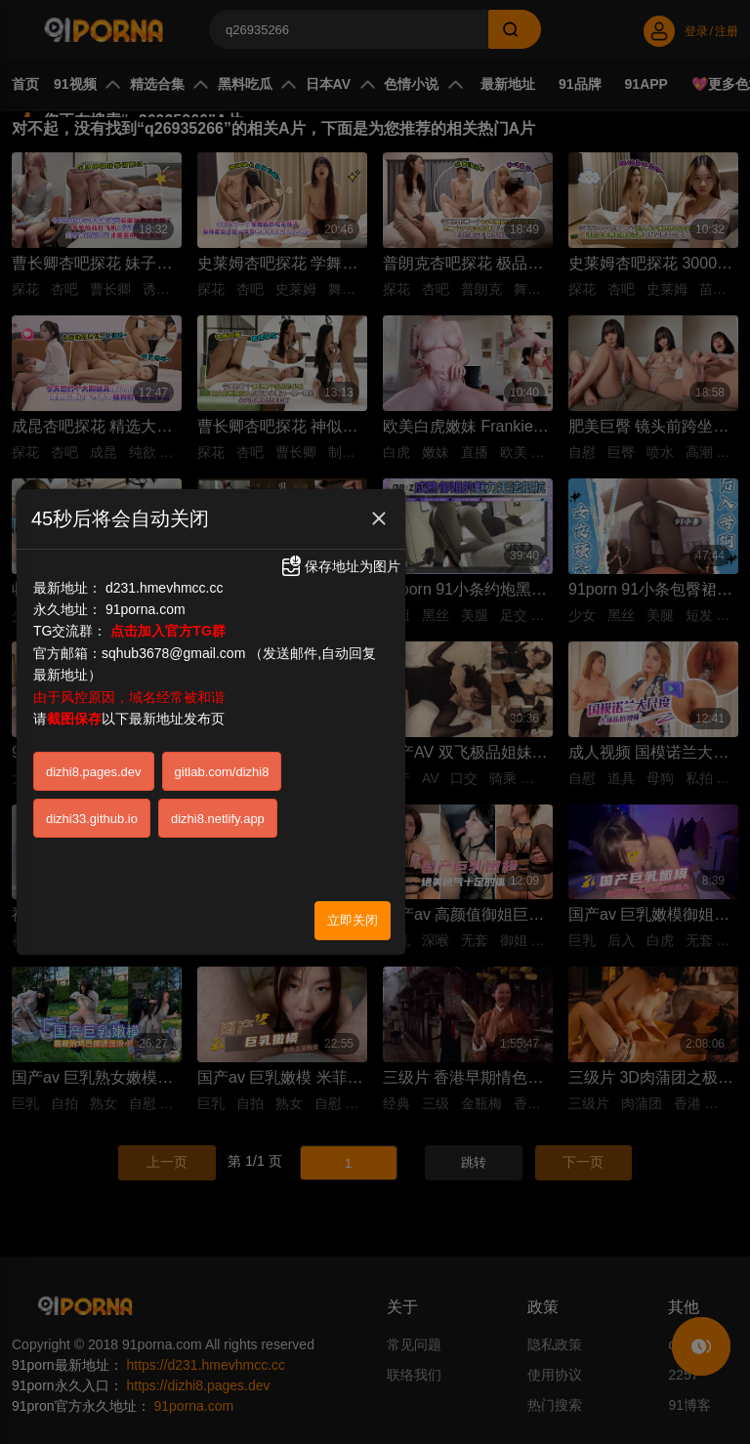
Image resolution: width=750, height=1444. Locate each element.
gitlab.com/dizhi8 (222, 770)
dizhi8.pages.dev (94, 770)
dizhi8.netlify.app (218, 817)
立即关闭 (352, 919)
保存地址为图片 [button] (339, 566)
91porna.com (145, 608)
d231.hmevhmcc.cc (164, 587)
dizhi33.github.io (92, 817)
